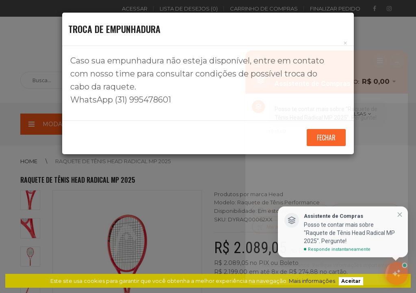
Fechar (326, 137)
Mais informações (312, 281)
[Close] (345, 43)
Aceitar (351, 281)
